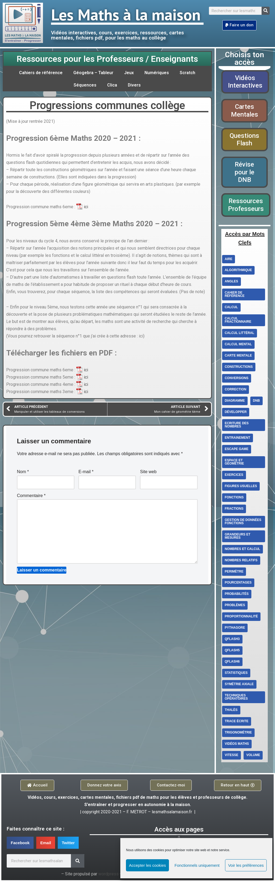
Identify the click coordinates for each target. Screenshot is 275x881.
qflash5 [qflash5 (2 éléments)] (232, 651)
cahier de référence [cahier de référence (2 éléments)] (235, 295)
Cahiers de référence (41, 72)
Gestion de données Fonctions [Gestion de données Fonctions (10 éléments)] (243, 522)
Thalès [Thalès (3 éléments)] (231, 711)
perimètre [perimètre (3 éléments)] (234, 572)
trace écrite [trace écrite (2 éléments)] (237, 722)
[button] (239, 25)
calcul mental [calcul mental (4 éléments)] (238, 345)
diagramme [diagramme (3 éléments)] (235, 401)
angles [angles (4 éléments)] (231, 282)
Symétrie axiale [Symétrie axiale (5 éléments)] (239, 685)
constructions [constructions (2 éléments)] (239, 367)
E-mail (85, 472)
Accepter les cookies (147, 865)
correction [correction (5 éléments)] (236, 390)
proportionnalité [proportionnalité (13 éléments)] (241, 617)
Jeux (129, 72)
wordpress (108, 874)
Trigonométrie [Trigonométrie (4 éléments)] (238, 733)
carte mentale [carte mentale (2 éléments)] (238, 356)
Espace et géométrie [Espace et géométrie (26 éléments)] (234, 462)
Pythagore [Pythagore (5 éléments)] (235, 629)
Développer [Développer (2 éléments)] (236, 413)
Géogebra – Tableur (93, 72)
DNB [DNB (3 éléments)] (256, 401)
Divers (134, 85)
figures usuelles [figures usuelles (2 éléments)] (241, 487)
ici (86, 207)
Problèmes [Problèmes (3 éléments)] (235, 606)
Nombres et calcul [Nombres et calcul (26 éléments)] (242, 550)
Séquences (85, 85)
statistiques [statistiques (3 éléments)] (236, 674)
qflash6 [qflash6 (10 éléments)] (232, 662)
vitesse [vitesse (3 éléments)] (231, 756)
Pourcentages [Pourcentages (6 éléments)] (238, 583)
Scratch (187, 72)
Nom (23, 472)
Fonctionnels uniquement (197, 865)
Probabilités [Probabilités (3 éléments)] (237, 595)
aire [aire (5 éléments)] (229, 259)
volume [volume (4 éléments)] (253, 756)
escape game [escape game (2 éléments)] (237, 450)
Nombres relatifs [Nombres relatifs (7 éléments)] (241, 561)
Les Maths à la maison (126, 14)
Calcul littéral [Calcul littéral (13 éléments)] (239, 334)
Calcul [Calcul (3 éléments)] (231, 308)
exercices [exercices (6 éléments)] (234, 475)
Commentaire (31, 496)
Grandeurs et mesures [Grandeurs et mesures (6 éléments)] (238, 536)
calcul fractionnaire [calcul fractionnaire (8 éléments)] (238, 320)
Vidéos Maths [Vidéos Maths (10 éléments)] (237, 745)
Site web (148, 472)
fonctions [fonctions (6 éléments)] (234, 498)
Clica (112, 85)
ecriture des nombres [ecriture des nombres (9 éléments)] (237, 425)
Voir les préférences (246, 865)
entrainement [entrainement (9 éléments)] (237, 438)
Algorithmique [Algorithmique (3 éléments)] (238, 271)
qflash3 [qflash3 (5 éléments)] (232, 640)
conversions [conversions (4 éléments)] (237, 379)
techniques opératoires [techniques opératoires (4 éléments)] (236, 698)
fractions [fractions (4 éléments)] (234, 509)
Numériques (156, 72)
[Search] (266, 11)
